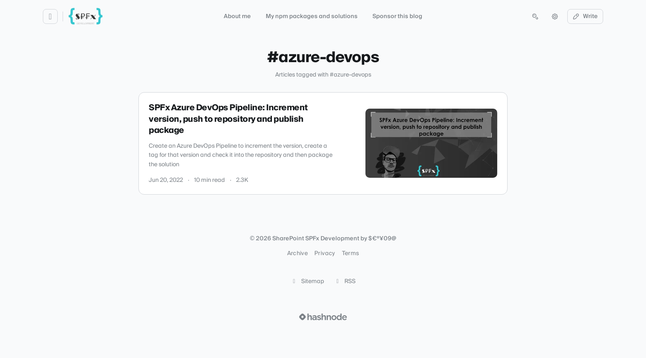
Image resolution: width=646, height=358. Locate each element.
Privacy (324, 253)
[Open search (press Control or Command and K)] (535, 16)
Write (585, 16)
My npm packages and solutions (312, 16)
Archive (297, 253)
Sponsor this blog (397, 16)
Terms (350, 253)
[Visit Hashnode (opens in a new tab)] (323, 317)
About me (237, 16)
